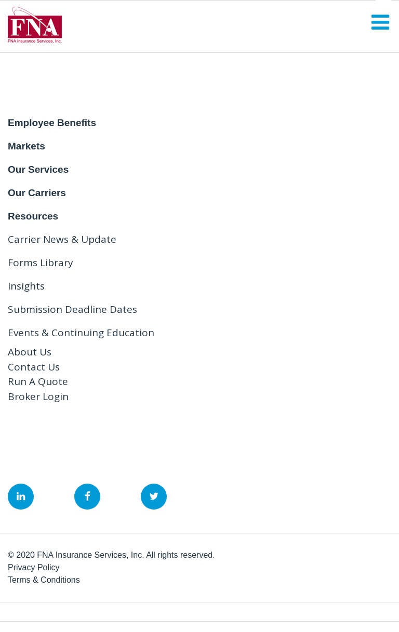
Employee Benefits (52, 122)
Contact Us (34, 367)
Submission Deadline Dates (72, 309)
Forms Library (40, 262)
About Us (29, 352)
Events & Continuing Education (81, 332)
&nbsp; (21, 496)
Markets (26, 146)
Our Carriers (37, 192)
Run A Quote (38, 381)
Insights (26, 286)
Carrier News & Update (62, 239)
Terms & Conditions (44, 579)
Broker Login (38, 396)
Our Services (38, 169)
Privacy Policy (34, 567)
